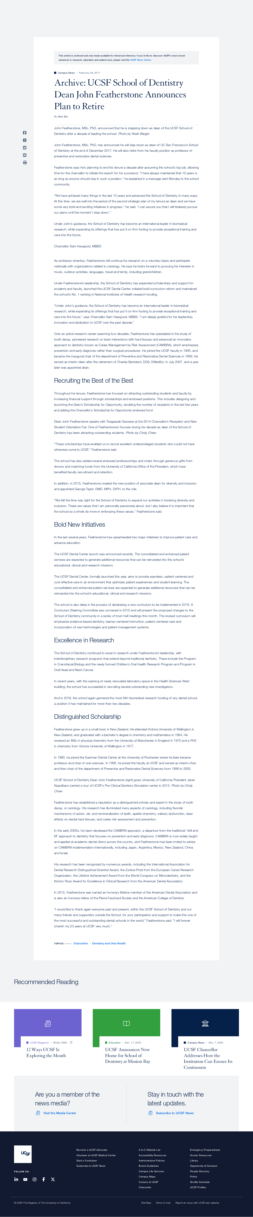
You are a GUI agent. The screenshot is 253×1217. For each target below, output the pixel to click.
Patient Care (147, 15)
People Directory (199, 1171)
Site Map (146, 1202)
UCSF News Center (140, 59)
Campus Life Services (151, 1171)
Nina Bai (63, 116)
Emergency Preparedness (205, 1149)
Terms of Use (163, 1202)
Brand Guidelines (149, 1165)
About (127, 15)
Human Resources (201, 1155)
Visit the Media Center (60, 1113)
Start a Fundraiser (86, 1160)
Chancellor (80, 943)
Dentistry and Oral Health (109, 943)
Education (189, 15)
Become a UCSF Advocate (91, 1149)
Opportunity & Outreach (203, 1165)
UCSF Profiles (198, 1187)
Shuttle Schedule (200, 1181)
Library (194, 1160)
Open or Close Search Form (232, 15)
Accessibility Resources (152, 1155)
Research (169, 15)
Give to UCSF (225, 3)
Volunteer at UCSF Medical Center (96, 1155)
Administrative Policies (152, 1160)
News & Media (213, 15)
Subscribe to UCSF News (175, 1113)
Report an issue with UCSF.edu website (197, 1202)
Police (193, 1176)
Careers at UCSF (148, 1181)
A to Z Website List (149, 1149)
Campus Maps (147, 1176)
